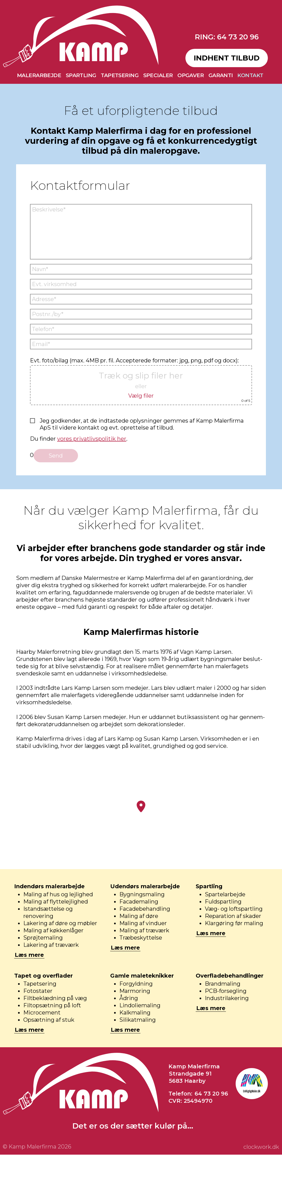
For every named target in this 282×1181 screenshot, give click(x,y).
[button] (141, 806)
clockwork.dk (261, 1147)
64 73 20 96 (211, 1093)
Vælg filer (141, 395)
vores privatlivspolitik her (91, 438)
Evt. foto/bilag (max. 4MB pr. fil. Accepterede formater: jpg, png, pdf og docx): (141, 381)
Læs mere (29, 955)
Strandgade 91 (190, 1073)
